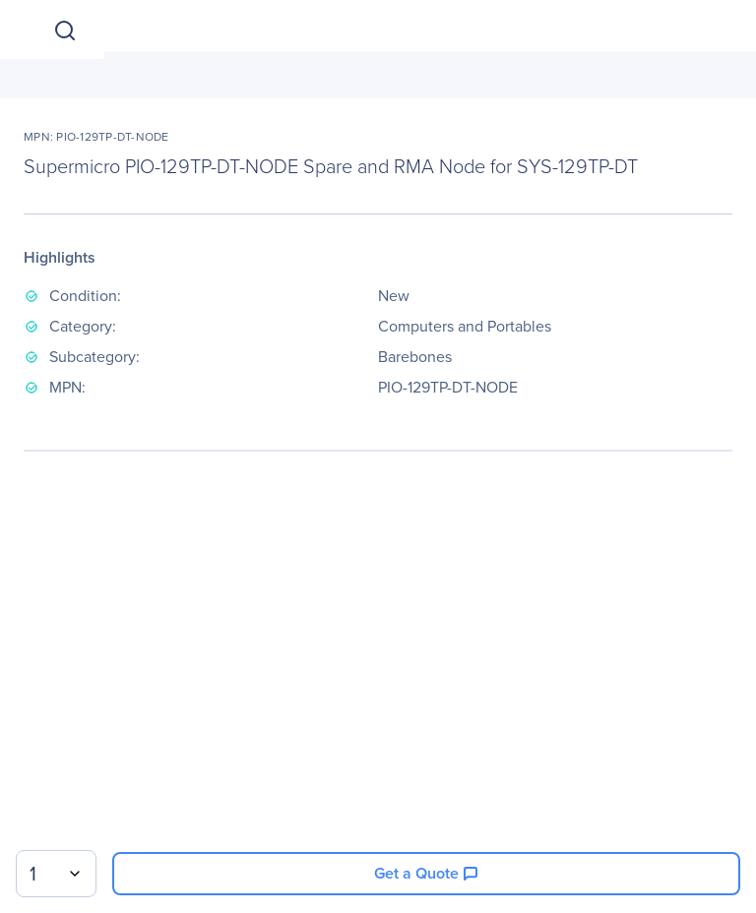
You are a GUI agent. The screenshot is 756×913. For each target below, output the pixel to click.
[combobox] (56, 873)
